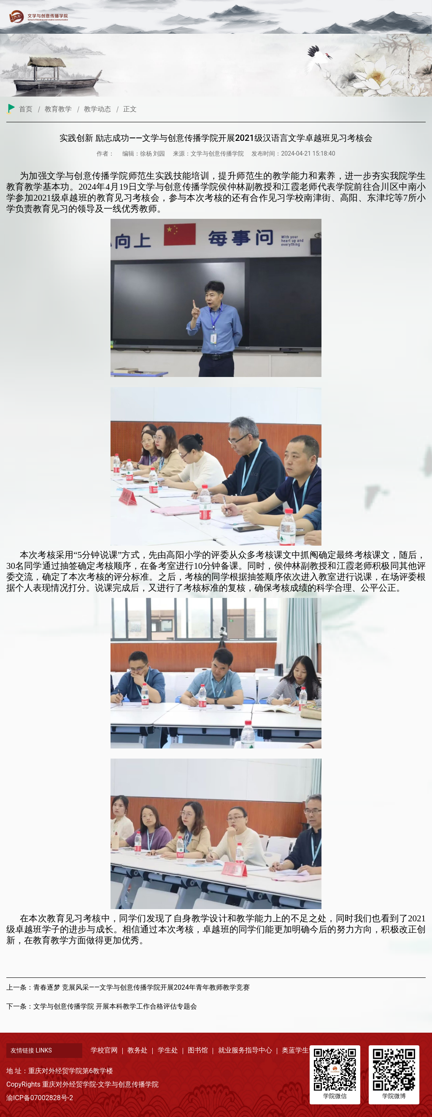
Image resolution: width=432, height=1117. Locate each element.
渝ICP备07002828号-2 (39, 1098)
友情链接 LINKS (31, 1050)
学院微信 (335, 1096)
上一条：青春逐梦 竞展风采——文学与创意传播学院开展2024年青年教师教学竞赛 (128, 987)
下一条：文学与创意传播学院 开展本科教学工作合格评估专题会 (101, 1006)
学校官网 (104, 1050)
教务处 (137, 1050)
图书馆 (198, 1050)
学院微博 (394, 1096)
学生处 (168, 1050)
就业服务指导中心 (245, 1050)
